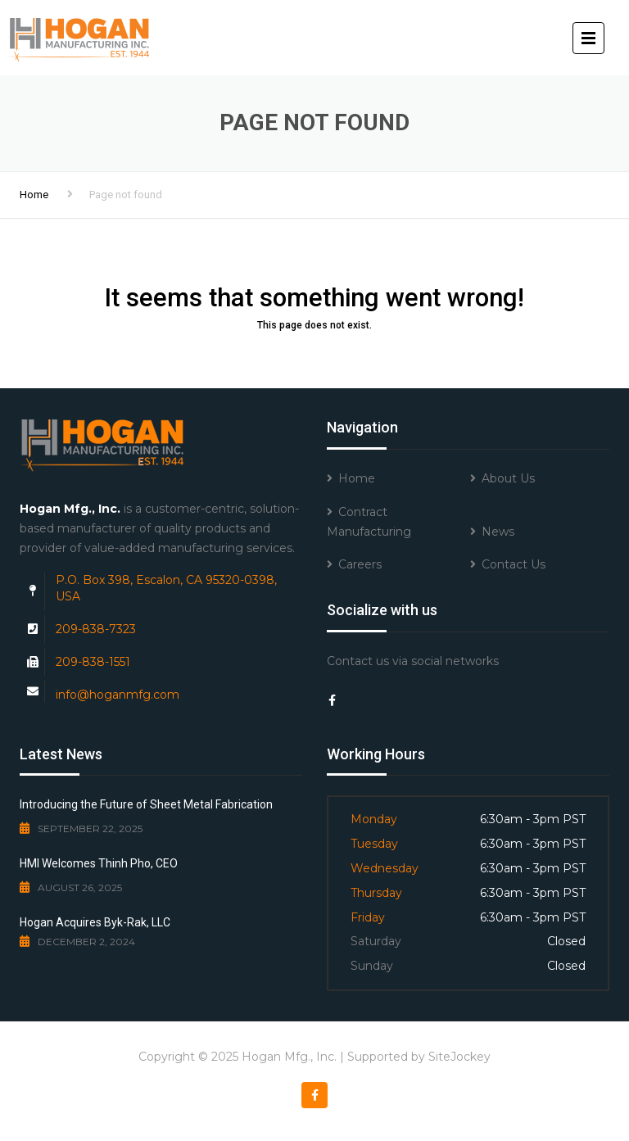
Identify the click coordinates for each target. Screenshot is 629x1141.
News (498, 531)
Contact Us (513, 564)
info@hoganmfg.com (117, 694)
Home (34, 194)
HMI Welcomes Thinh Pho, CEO (99, 863)
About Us (508, 478)
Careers (360, 564)
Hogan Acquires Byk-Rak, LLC (95, 922)
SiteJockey (459, 1056)
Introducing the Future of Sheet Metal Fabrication (146, 804)
